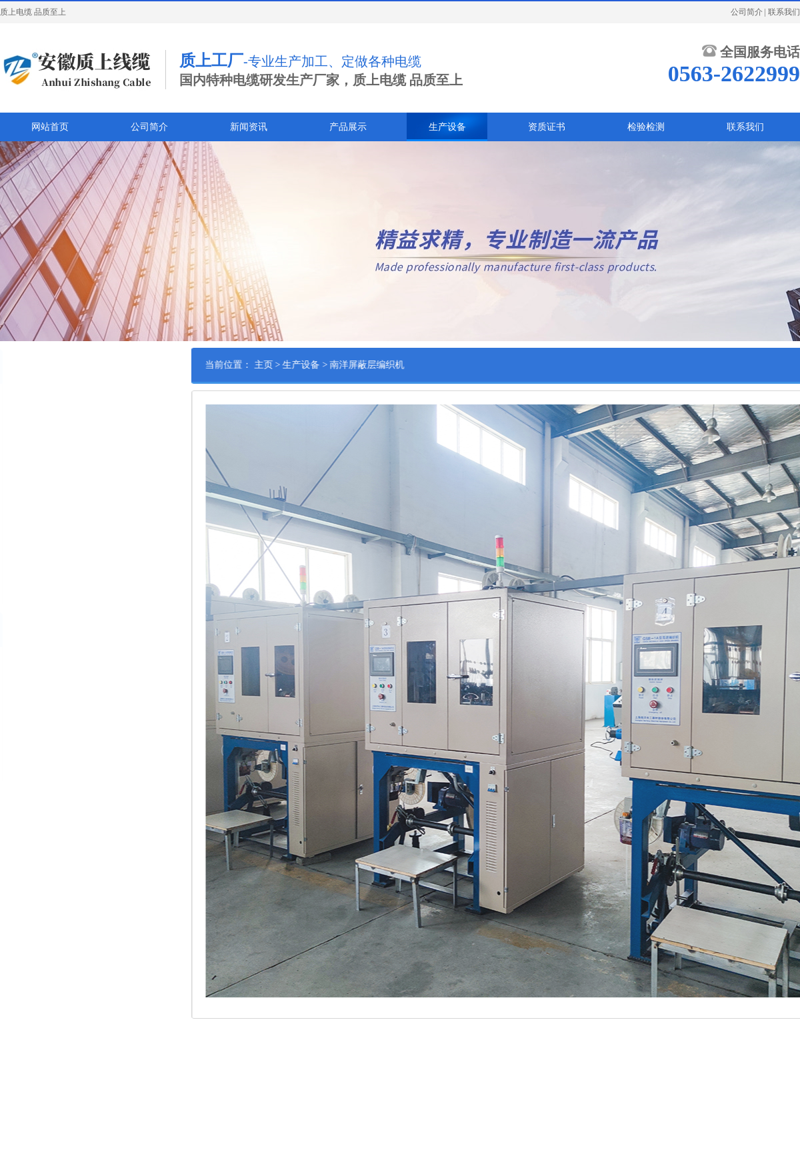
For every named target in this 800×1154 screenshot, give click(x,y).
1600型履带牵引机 (40, 503)
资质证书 (546, 127)
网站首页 (50, 127)
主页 (292, 365)
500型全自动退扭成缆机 (50, 483)
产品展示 (348, 127)
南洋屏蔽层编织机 (40, 586)
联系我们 (784, 12)
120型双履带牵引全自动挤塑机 (62, 421)
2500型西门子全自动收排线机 (60, 462)
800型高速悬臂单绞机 (46, 441)
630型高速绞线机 (38, 565)
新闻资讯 (248, 127)
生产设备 (447, 127)
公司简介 (747, 12)
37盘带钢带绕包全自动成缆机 (60, 524)
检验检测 (646, 127)
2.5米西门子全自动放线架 (53, 400)
